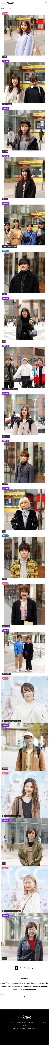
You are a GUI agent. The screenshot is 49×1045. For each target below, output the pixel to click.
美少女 (31, 1022)
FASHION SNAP (22, 1022)
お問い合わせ (32, 1028)
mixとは (15, 1028)
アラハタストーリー (9, 1022)
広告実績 (22, 1028)
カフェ (37, 1022)
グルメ (44, 1022)
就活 (24, 1025)
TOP (2, 9)
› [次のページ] (32, 968)
